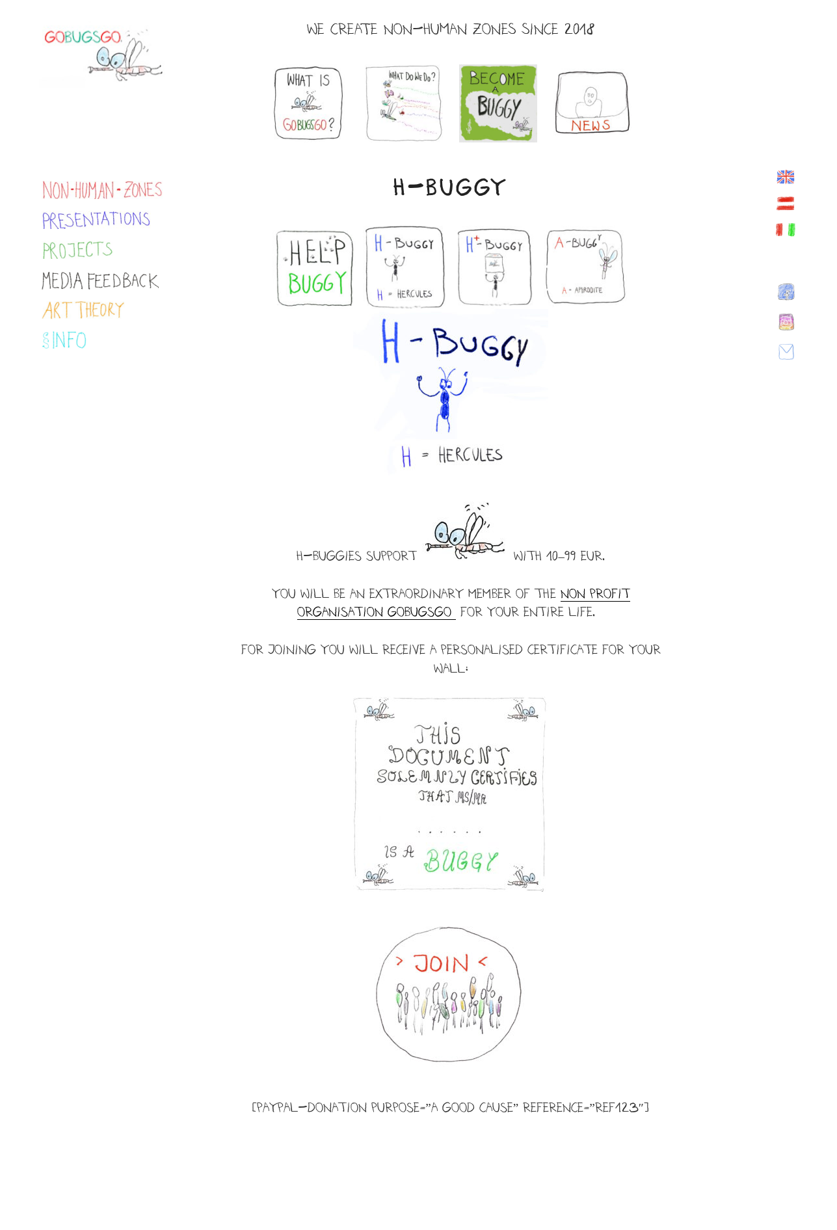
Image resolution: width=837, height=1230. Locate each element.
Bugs (419, 612)
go (445, 612)
